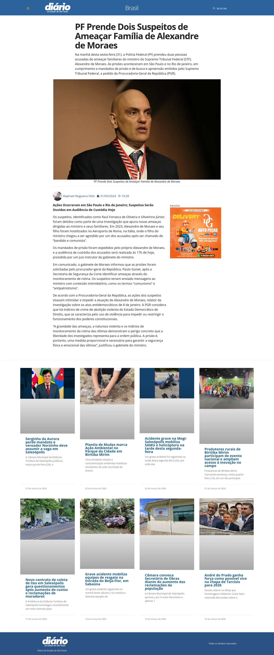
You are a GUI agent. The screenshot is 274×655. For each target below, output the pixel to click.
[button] (28, 8)
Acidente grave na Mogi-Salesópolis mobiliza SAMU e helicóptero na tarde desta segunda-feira (166, 445)
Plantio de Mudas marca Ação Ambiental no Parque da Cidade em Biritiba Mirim (106, 449)
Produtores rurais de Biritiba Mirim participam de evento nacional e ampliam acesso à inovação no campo (223, 457)
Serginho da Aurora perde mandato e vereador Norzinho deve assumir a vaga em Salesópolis (47, 445)
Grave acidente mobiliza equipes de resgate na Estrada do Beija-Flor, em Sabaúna (107, 579)
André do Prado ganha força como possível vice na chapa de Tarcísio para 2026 (226, 580)
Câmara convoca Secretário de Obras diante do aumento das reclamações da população (165, 582)
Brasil (131, 8)
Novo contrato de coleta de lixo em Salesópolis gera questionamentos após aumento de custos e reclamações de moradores (47, 588)
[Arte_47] (195, 257)
